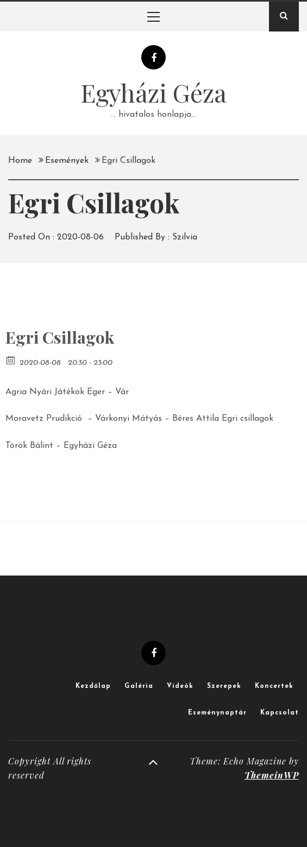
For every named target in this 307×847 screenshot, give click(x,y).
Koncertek (274, 686)
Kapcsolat (279, 713)
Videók (180, 686)
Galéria (138, 686)
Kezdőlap (93, 686)
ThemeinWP (272, 775)
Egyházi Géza (153, 92)
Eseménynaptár (217, 713)
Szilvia (184, 237)
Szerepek (224, 686)
